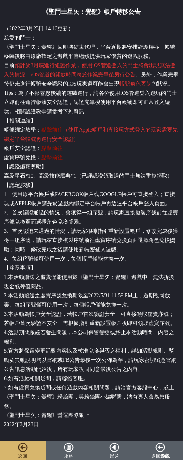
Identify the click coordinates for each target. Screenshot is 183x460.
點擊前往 (52, 130)
